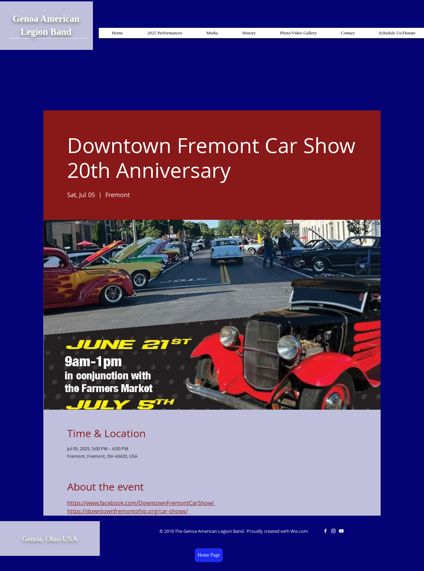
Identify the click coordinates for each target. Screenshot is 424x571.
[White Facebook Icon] (325, 531)
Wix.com (299, 531)
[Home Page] (209, 555)
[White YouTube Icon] (341, 531)
